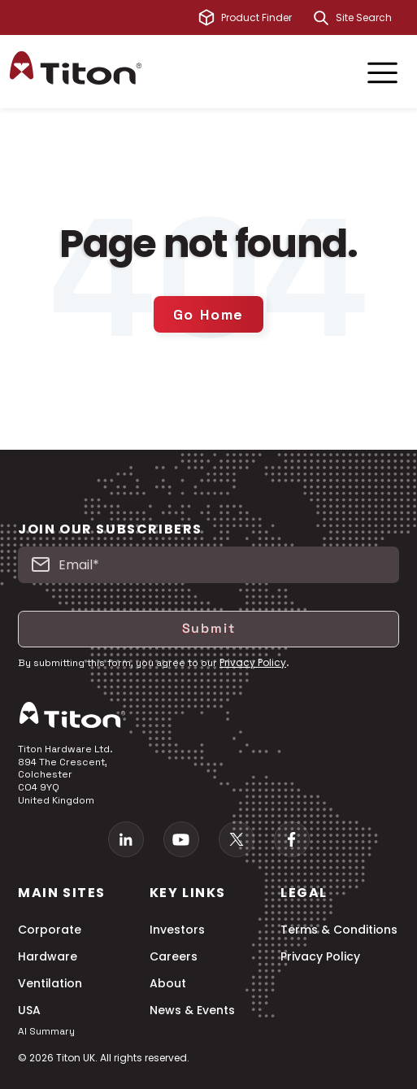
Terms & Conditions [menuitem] (338, 930)
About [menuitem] (168, 984)
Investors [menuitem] (177, 930)
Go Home (209, 314)
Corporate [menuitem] (49, 930)
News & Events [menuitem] (192, 1010)
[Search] (321, 18)
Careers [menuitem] (174, 957)
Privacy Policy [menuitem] (320, 957)
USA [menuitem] (29, 1010)
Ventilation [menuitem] (50, 984)
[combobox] (371, 18)
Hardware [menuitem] (47, 957)
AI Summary (46, 1031)
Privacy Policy (252, 662)
